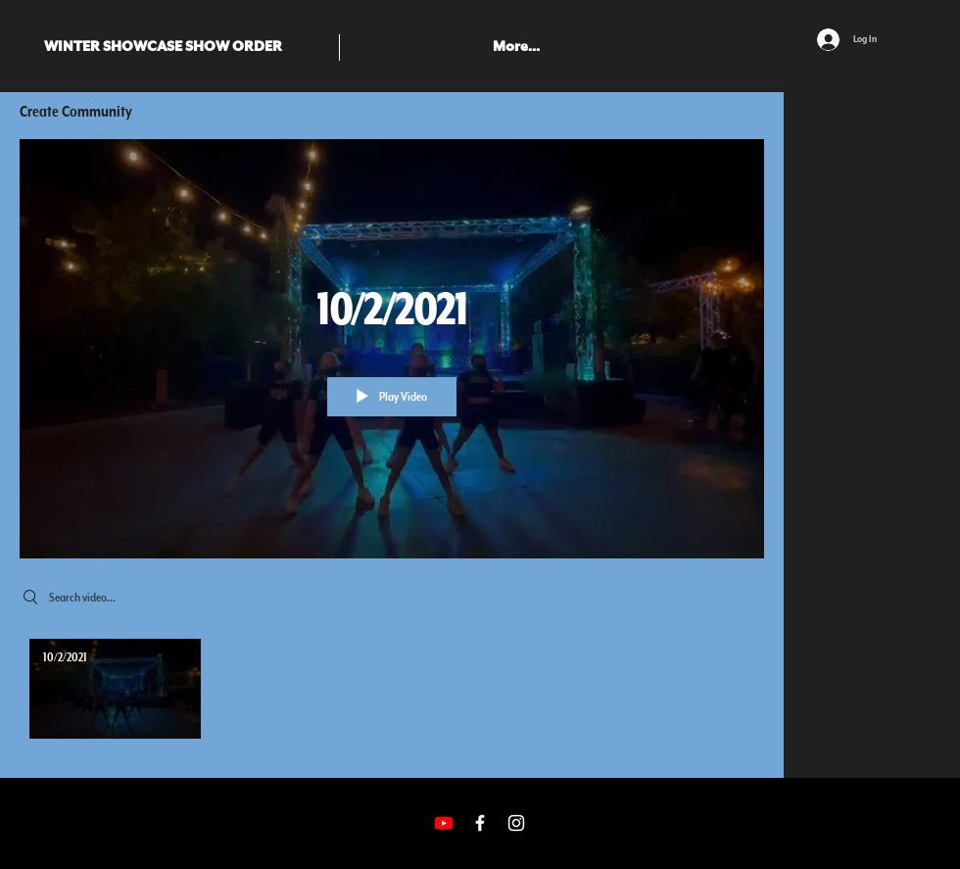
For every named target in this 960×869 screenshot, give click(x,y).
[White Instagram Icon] (516, 823)
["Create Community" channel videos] (392, 694)
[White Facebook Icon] (480, 823)
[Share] (745, 112)
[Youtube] (444, 823)
